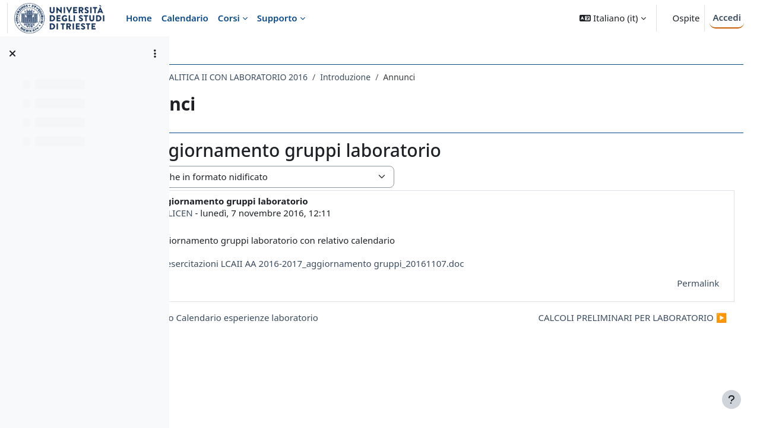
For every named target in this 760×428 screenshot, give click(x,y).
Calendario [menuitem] (185, 18)
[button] (612, 18)
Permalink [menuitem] (681, 283)
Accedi (726, 17)
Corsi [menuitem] (229, 18)
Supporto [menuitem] (277, 18)
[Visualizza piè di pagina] (731, 399)
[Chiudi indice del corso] (12, 53)
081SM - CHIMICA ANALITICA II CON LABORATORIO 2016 (302, 77)
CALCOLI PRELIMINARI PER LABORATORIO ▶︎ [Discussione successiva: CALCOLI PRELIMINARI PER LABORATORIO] (615, 317)
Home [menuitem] (139, 18)
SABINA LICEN (269, 213)
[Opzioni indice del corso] (154, 53)
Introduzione (451, 77)
